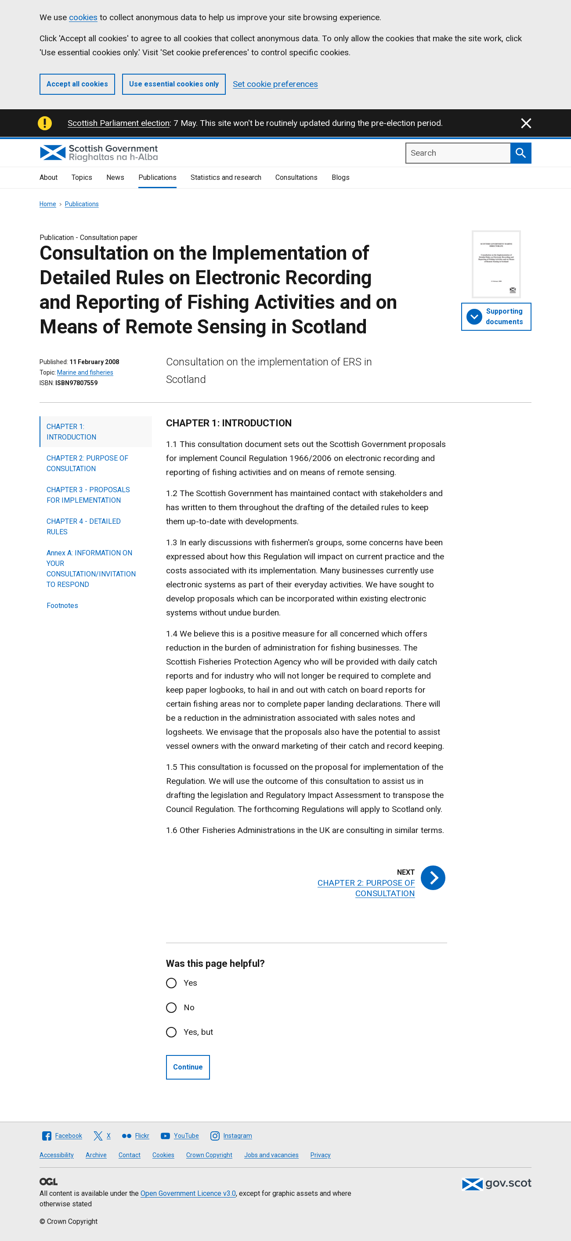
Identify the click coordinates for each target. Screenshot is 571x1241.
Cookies (163, 1155)
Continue (188, 1067)
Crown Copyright (209, 1155)
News (115, 177)
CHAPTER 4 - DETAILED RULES (84, 526)
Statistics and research (226, 177)
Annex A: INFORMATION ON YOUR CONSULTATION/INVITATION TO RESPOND (91, 569)
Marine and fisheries (85, 372)
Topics (82, 177)
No (189, 1007)
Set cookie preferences (275, 84)
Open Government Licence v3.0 (188, 1193)
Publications (157, 177)
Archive (96, 1155)
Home (48, 203)
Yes (190, 983)
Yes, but (198, 1032)
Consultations (296, 177)
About (49, 177)
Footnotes (62, 605)
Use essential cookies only (174, 84)
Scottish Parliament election (119, 123)
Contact (130, 1155)
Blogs (341, 177)
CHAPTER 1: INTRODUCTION (71, 431)
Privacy (321, 1155)
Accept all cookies (77, 84)
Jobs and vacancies (271, 1155)
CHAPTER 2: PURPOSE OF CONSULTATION (87, 463)
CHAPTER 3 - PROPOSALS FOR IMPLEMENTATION (88, 495)
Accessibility (57, 1155)
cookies (83, 17)
